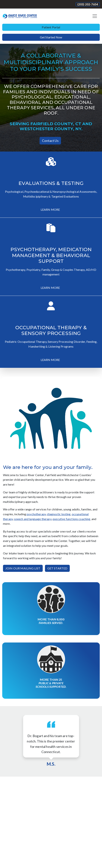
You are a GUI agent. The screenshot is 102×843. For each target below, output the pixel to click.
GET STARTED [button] (57, 568)
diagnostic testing (58, 514)
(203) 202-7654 (87, 4)
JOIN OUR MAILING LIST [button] (22, 568)
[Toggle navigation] (95, 16)
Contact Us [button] (50, 141)
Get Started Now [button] (51, 37)
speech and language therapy (32, 519)
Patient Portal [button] (51, 27)
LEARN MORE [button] (50, 209)
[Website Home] (19, 16)
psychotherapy (36, 514)
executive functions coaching (71, 519)
